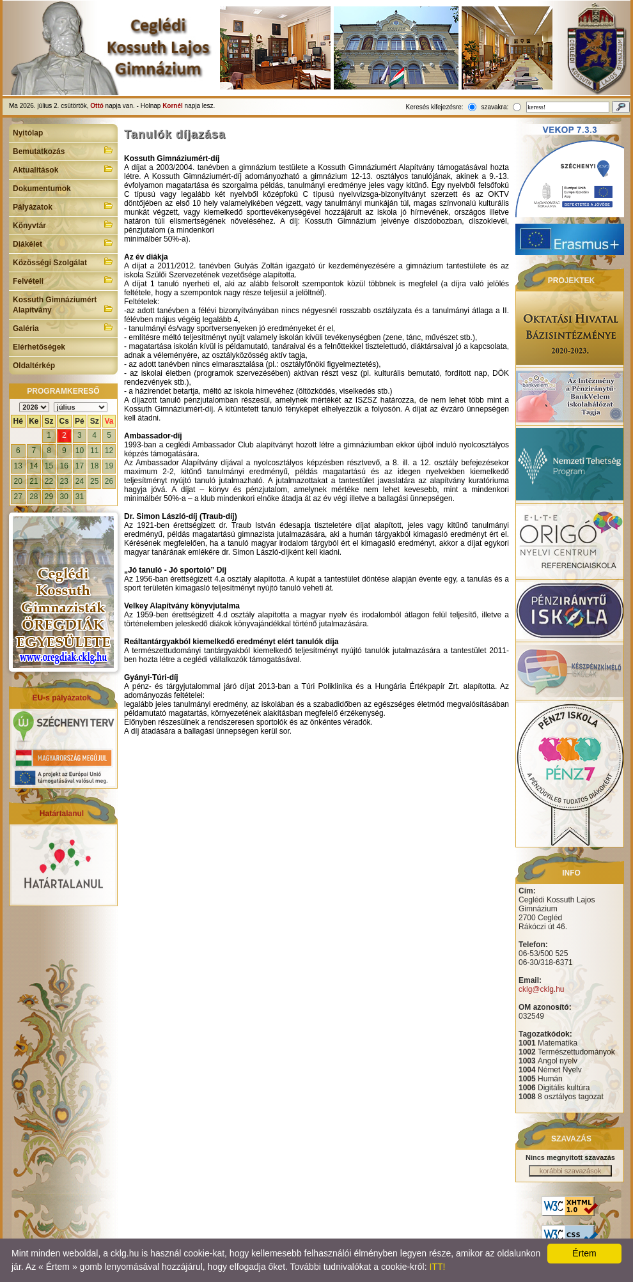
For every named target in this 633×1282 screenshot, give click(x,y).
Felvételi (63, 280)
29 (49, 496)
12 (109, 450)
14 (33, 465)
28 (33, 496)
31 (79, 496)
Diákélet (63, 243)
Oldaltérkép (34, 365)
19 (109, 465)
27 (18, 496)
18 (94, 465)
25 (94, 481)
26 (109, 481)
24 (79, 481)
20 (18, 481)
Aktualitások (63, 168)
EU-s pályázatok (61, 697)
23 (64, 481)
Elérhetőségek (39, 347)
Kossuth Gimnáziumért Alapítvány (63, 304)
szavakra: (494, 107)
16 (64, 465)
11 (94, 450)
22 (49, 481)
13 (18, 465)
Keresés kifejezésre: (435, 107)
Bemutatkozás (63, 150)
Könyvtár (63, 224)
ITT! (437, 1267)
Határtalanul (62, 813)
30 (64, 496)
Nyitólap (28, 132)
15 (49, 465)
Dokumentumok (42, 188)
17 (79, 465)
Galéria (63, 327)
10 (79, 450)
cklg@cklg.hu (542, 989)
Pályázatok (63, 206)
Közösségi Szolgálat (63, 261)
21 (33, 481)
